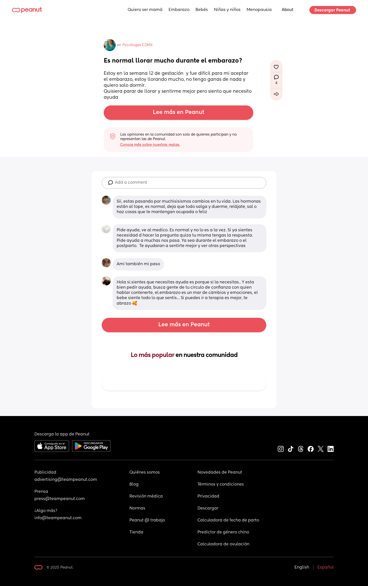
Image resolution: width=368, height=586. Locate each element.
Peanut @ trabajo (147, 520)
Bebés (201, 10)
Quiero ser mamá (145, 10)
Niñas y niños (227, 10)
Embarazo (179, 10)
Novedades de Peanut (219, 473)
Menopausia (259, 10)
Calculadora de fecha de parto (228, 520)
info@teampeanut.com (58, 518)
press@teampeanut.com (59, 499)
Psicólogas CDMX (137, 45)
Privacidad (208, 497)
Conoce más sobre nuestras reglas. (150, 145)
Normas (137, 508)
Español (325, 568)
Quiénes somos (144, 473)
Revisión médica (146, 497)
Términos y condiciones (220, 485)
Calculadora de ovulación (223, 544)
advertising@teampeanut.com (65, 480)
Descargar (207, 508)
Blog (134, 485)
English (301, 568)
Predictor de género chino (223, 532)
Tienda (136, 532)
